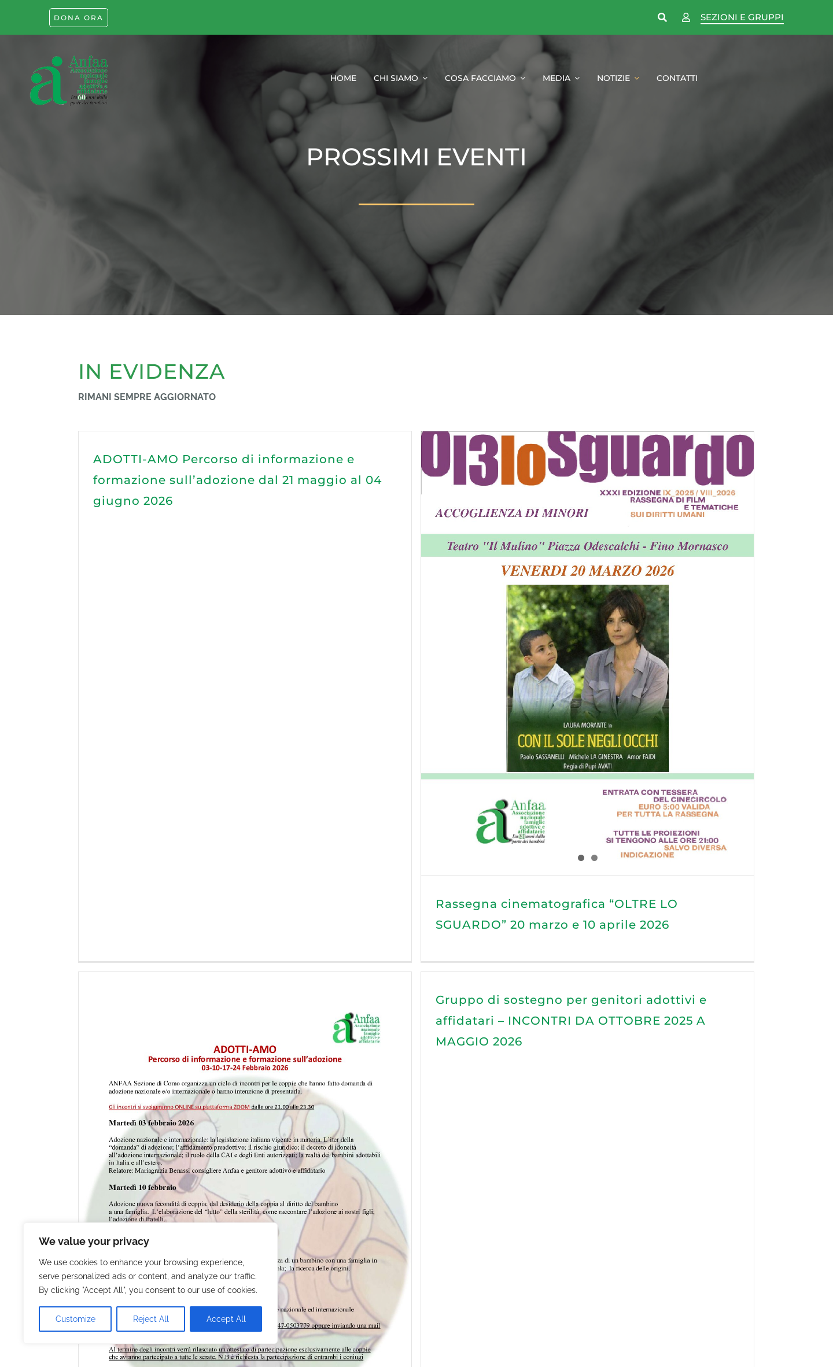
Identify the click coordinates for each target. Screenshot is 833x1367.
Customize (75, 1319)
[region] (150, 1283)
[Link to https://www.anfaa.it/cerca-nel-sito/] (663, 18)
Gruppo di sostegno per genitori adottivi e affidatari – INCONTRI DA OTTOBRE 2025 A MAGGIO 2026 (368, 965)
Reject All (151, 1319)
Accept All (226, 1319)
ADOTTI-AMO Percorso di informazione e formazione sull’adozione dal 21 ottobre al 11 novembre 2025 (368, 1205)
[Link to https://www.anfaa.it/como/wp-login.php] (686, 18)
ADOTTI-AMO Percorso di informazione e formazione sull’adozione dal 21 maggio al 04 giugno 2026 (237, 480)
